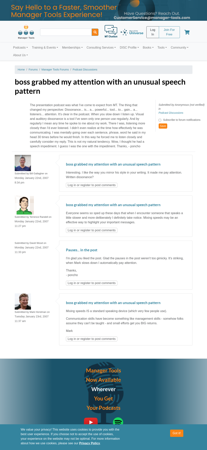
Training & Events (44, 47)
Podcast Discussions (85, 69)
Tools (161, 47)
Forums (33, 69)
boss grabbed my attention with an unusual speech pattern (113, 164)
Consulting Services (100, 47)
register (85, 185)
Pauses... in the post (81, 250)
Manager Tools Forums (55, 69)
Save (163, 125)
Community (178, 47)
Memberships (71, 47)
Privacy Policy (89, 443)
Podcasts (19, 47)
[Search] (95, 32)
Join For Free (169, 32)
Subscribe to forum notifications (181, 119)
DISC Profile (128, 47)
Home (21, 69)
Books (147, 47)
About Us (19, 55)
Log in (72, 185)
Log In (152, 32)
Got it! (177, 433)
